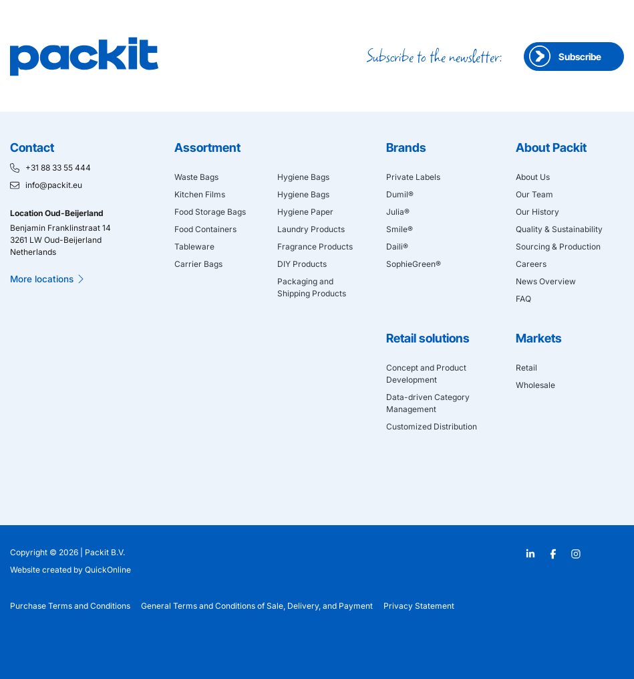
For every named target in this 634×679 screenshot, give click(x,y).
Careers (531, 264)
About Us (533, 177)
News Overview (546, 281)
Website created (40, 570)
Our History (537, 212)
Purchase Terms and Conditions (70, 606)
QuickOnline (108, 570)
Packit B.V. (105, 552)
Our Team (534, 194)
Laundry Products (311, 229)
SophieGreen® (413, 264)
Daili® (397, 246)
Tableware (194, 246)
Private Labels (413, 177)
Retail (526, 368)
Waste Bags (196, 177)
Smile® (399, 229)
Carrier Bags (198, 264)
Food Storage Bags (210, 212)
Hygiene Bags (303, 177)
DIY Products (302, 264)
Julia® (398, 212)
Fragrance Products (315, 246)
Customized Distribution (431, 426)
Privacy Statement (418, 606)
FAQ (523, 299)
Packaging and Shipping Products (311, 287)
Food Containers (205, 229)
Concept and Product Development (426, 374)
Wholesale (535, 385)
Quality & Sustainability (559, 229)
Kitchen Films (199, 194)
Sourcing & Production (558, 246)
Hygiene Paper (305, 212)
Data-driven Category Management (428, 403)
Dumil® (400, 194)
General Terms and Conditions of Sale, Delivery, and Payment (257, 606)
